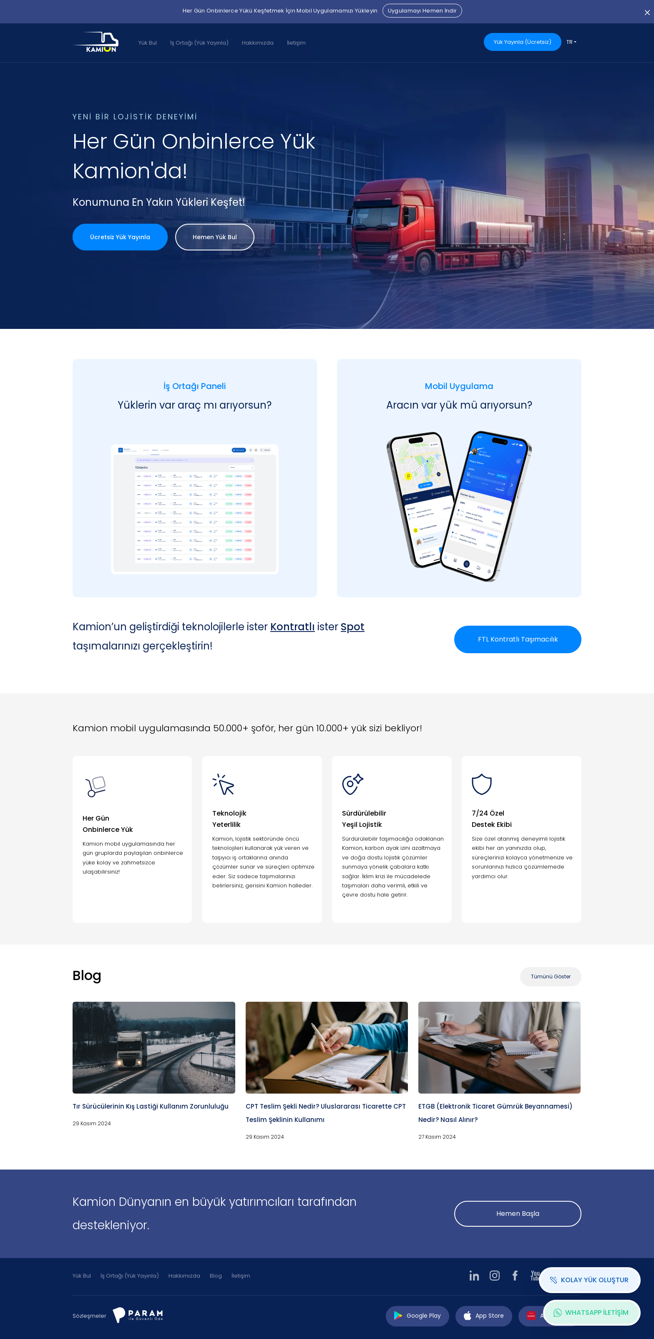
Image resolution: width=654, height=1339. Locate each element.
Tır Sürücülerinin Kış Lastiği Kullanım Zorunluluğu (151, 1106)
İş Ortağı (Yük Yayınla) (199, 43)
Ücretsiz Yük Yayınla (120, 237)
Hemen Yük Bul (215, 237)
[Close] (647, 12)
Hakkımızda (258, 43)
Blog (216, 1276)
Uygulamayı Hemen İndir (422, 11)
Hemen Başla (517, 1213)
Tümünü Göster (551, 976)
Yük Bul (147, 43)
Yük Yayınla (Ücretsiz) (522, 42)
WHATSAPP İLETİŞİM (591, 1312)
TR (569, 42)
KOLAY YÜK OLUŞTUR (589, 1280)
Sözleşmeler (89, 1316)
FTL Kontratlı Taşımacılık (518, 639)
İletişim (296, 43)
